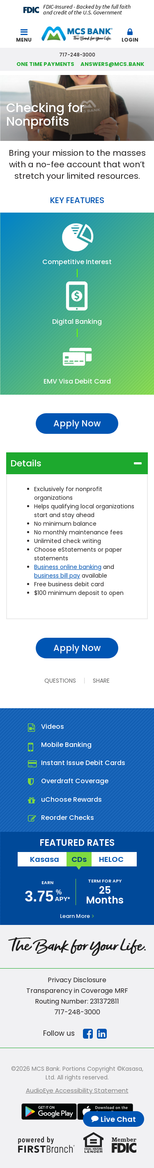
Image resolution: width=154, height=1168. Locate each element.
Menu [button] (23, 35)
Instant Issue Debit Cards (83, 763)
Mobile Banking (66, 745)
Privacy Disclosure (77, 980)
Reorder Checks (67, 818)
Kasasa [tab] (44, 859)
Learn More (75, 916)
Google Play (49, 1111)
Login (130, 35)
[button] (130, 34)
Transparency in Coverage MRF (77, 990)
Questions (60, 680)
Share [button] (101, 680)
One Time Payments (45, 64)
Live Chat (118, 1119)
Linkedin (102, 1033)
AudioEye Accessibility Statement (77, 1090)
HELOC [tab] (111, 859)
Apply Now (77, 423)
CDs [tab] (79, 859)
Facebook (88, 1033)
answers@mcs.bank (112, 64)
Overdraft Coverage (74, 781)
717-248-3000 (77, 1012)
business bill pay (57, 575)
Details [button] (25, 463)
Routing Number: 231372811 (77, 1001)
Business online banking (67, 567)
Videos (52, 726)
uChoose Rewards (71, 799)
